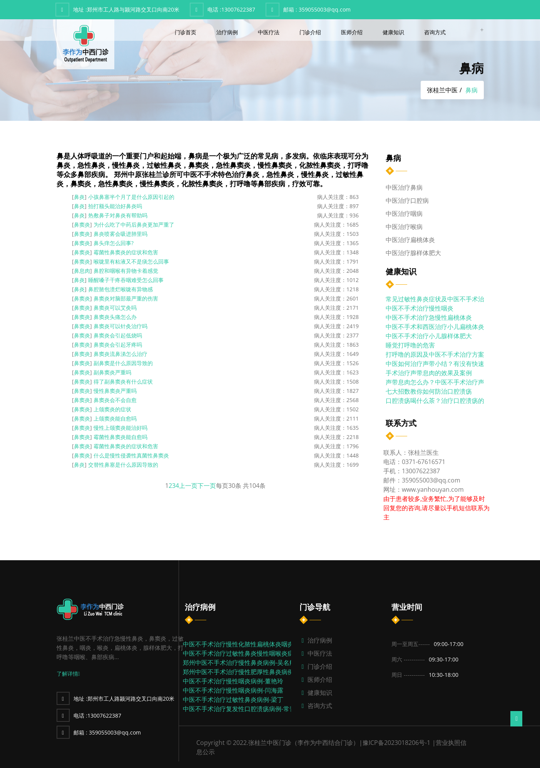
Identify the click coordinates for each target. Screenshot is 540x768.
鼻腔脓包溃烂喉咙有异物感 (120, 289)
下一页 (206, 485)
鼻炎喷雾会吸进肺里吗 (120, 233)
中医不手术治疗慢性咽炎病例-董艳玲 (233, 681)
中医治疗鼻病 (404, 187)
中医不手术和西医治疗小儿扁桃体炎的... (440, 326)
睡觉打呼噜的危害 (410, 345)
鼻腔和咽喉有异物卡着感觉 (126, 270)
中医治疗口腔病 (407, 200)
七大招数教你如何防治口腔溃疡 (429, 391)
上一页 (188, 485)
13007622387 (231, 9)
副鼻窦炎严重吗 (112, 372)
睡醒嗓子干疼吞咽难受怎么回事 (126, 280)
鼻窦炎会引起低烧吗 (118, 335)
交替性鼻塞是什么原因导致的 (123, 464)
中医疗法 (269, 32)
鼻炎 (79, 196)
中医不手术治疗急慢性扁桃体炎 (429, 317)
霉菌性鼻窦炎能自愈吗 (120, 437)
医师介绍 (352, 32)
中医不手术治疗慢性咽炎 (419, 308)
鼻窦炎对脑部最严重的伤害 (126, 298)
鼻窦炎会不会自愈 (115, 400)
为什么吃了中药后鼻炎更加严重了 (134, 224)
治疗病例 (227, 32)
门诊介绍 (311, 32)
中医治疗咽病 (404, 213)
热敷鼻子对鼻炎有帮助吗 (117, 215)
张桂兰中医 (442, 90)
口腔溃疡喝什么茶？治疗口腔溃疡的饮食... (443, 400)
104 (254, 485)
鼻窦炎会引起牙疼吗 (118, 344)
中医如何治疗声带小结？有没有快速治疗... (443, 363)
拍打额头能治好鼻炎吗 (115, 206)
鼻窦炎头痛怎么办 (115, 317)
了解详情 (68, 673)
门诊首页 (186, 32)
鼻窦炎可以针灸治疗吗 (120, 326)
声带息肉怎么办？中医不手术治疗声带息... (443, 382)
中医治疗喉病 (404, 226)
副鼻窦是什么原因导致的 (123, 363)
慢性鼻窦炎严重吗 (115, 390)
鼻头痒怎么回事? (114, 243)
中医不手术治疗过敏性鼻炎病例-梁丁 (233, 699)
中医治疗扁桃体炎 (410, 239)
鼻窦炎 (82, 224)
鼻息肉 (82, 270)
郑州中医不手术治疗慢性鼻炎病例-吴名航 (239, 662)
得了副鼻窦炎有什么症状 (123, 381)
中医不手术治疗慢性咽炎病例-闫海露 (233, 690)
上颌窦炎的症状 (112, 409)
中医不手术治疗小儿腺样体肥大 (429, 336)
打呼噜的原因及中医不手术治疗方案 (435, 354)
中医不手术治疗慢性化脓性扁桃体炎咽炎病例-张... (251, 644)
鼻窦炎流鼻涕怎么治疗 (120, 353)
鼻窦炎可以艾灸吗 (115, 307)
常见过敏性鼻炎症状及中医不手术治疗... (440, 299)
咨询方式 (435, 32)
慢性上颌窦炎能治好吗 (120, 427)
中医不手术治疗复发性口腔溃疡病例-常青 (239, 709)
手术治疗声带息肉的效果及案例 (429, 373)
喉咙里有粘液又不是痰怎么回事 (131, 261)
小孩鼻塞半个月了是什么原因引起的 (131, 196)
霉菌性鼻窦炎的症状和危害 (126, 252)
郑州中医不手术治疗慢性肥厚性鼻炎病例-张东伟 (248, 672)
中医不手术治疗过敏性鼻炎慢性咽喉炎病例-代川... (251, 653)
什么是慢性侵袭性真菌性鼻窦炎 (131, 455)
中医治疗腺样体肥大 (413, 253)
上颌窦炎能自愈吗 (115, 418)
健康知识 (394, 32)
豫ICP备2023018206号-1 (396, 742)
